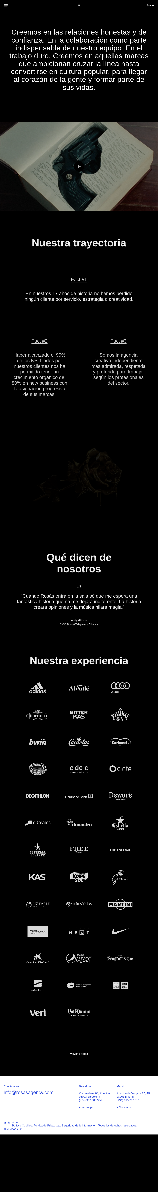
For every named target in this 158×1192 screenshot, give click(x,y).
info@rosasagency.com (28, 1092)
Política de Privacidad (46, 1125)
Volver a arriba (79, 1053)
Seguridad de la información (79, 1125)
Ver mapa (87, 1107)
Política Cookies (22, 1125)
